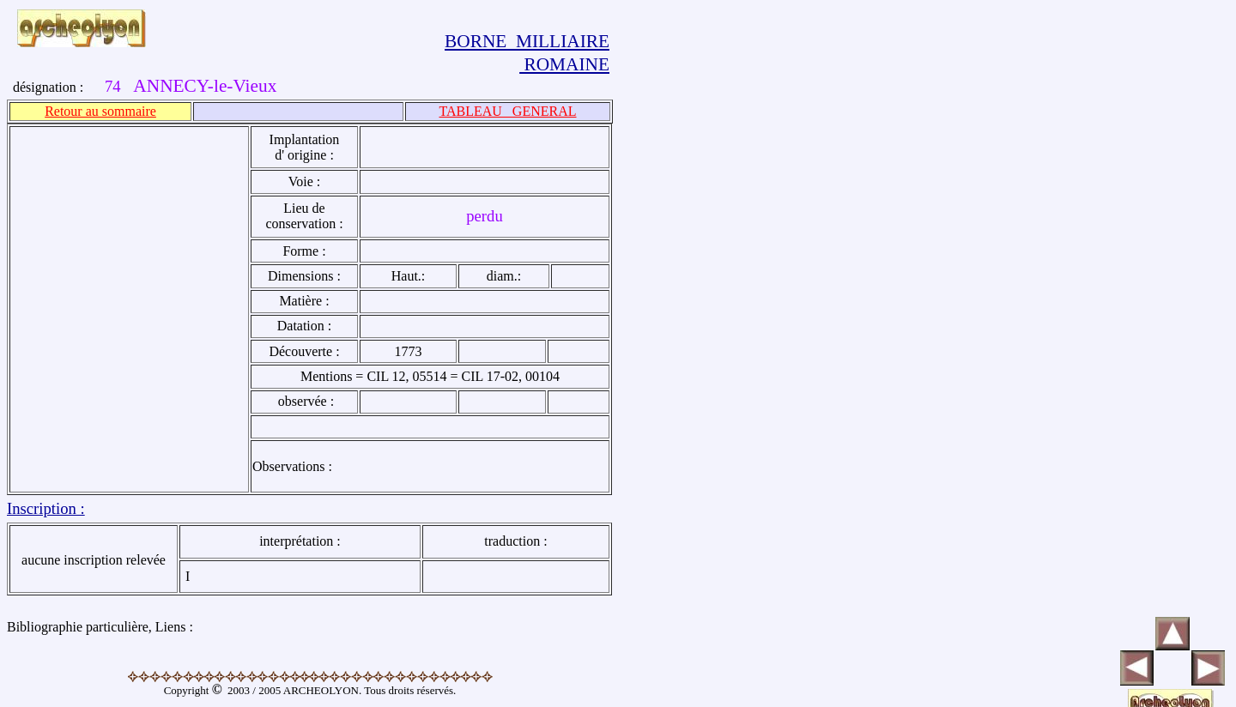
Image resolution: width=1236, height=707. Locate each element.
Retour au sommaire (100, 111)
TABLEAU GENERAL (507, 111)
